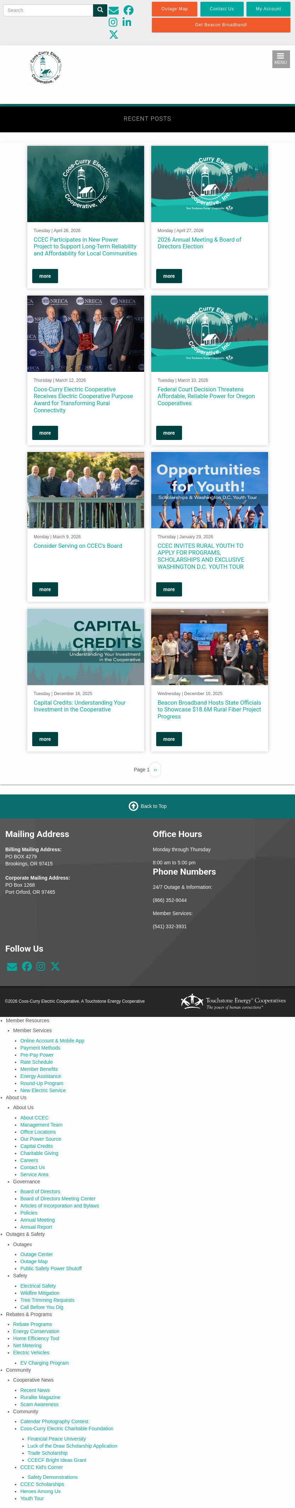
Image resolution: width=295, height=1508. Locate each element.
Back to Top (154, 806)
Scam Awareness (39, 1404)
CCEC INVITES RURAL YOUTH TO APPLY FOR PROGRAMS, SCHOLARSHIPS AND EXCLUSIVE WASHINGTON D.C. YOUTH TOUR (201, 556)
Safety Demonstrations (53, 1477)
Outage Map (33, 1261)
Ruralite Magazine (40, 1397)
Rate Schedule (36, 1062)
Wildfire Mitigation (39, 1293)
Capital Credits (36, 1146)
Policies (28, 1213)
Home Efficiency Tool (36, 1338)
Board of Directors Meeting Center (57, 1198)
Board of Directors (40, 1191)
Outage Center (36, 1254)
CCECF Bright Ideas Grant (57, 1460)
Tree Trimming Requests (47, 1300)
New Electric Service (43, 1090)
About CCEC (34, 1118)
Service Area (34, 1174)
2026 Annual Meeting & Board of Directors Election (200, 243)
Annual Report (36, 1227)
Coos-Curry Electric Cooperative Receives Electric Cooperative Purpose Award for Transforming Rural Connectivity (83, 399)
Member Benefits (39, 1069)
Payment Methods (40, 1048)
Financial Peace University (57, 1439)
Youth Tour (32, 1498)
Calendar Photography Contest (54, 1421)
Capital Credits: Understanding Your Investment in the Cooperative (80, 706)
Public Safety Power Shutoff (50, 1268)
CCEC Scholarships (42, 1484)
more (45, 276)
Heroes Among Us (40, 1491)
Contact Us (32, 1167)
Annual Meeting (37, 1220)
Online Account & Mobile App (52, 1041)
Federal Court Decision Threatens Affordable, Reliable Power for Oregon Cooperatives (206, 396)
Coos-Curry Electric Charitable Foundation (66, 1428)
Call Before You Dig (41, 1307)
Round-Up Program (41, 1083)
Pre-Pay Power (36, 1055)
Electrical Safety (38, 1286)
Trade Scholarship (48, 1453)
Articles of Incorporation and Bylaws (59, 1206)
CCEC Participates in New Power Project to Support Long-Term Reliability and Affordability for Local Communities (85, 246)
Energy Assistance (40, 1076)
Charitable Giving (39, 1153)
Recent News (35, 1390)
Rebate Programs (32, 1324)
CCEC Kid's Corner (41, 1467)
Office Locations (38, 1132)
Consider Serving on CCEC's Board (78, 546)
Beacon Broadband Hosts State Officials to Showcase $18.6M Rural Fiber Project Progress (209, 709)
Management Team (41, 1125)
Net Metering (27, 1345)
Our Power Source (40, 1139)
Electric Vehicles (31, 1352)
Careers (29, 1160)
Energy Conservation (36, 1331)
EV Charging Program (44, 1363)
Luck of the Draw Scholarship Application (73, 1446)
